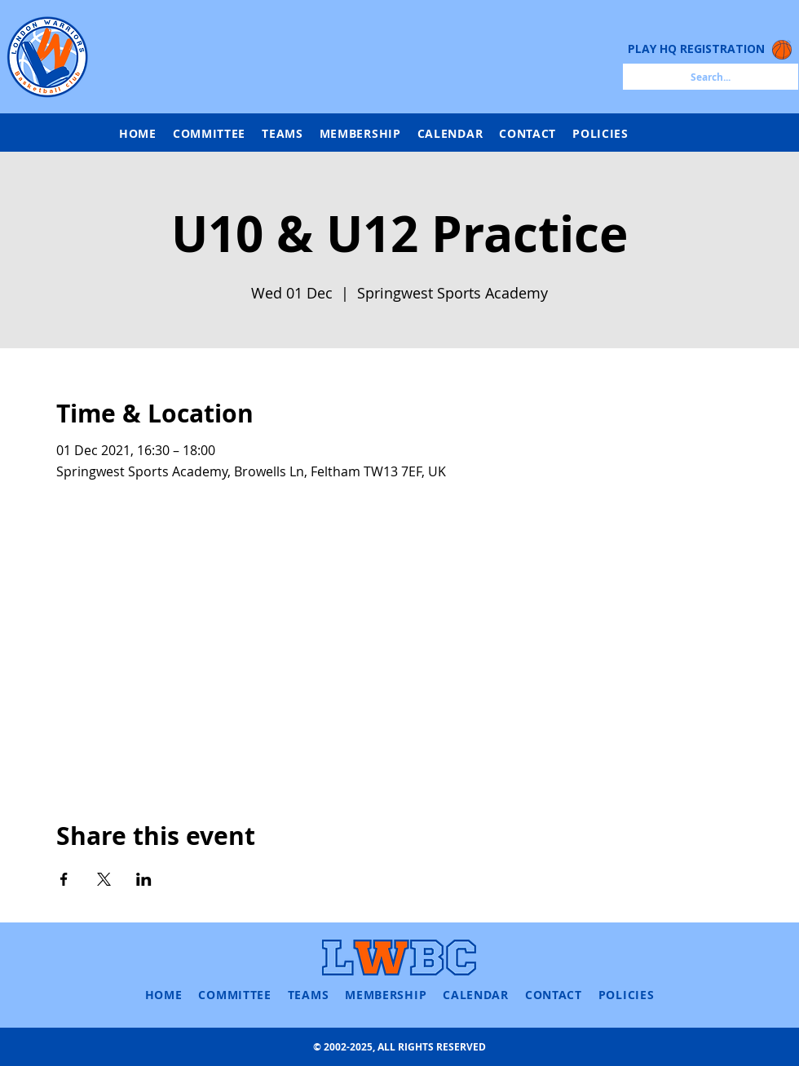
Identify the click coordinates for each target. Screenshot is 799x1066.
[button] (282, 133)
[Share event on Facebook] (64, 879)
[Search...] (710, 77)
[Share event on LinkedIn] (144, 879)
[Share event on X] (104, 879)
